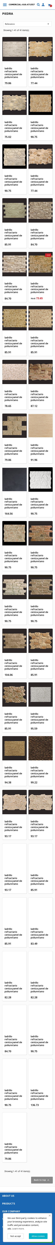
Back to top (42, 1180)
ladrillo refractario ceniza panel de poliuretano (13, 73)
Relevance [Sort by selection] (27, 24)
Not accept (15, 1236)
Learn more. (18, 1228)
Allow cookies (38, 1236)
